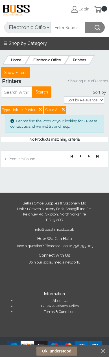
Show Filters (15, 72)
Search (42, 92)
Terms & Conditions (60, 312)
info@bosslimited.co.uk (54, 229)
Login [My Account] (80, 9)
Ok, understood (56, 351)
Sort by (99, 92)
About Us (60, 301)
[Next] (89, 156)
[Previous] (80, 156)
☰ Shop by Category (25, 43)
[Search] (68, 27)
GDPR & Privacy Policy (60, 306)
